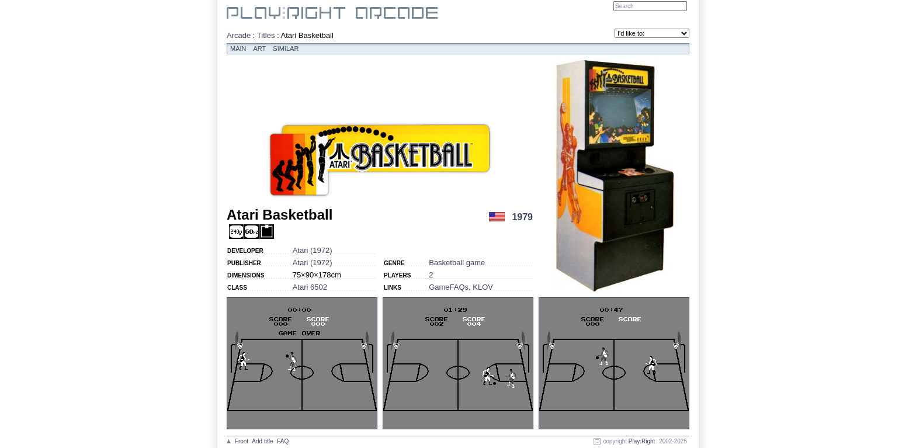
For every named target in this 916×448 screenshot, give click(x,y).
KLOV (483, 287)
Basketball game (457, 262)
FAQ (283, 441)
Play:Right (642, 441)
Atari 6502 (310, 287)
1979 (522, 217)
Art (260, 48)
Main (238, 48)
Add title (262, 441)
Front (241, 441)
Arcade (239, 35)
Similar (286, 48)
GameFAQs (449, 287)
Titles (266, 35)
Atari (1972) (312, 250)
